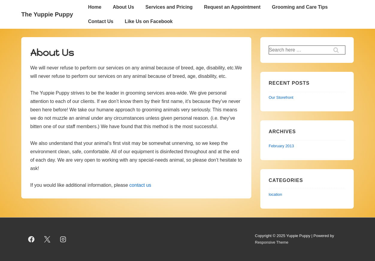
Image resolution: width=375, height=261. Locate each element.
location (275, 194)
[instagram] (63, 239)
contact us (140, 185)
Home (94, 7)
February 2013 (281, 146)
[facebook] (31, 239)
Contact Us (100, 21)
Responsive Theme (271, 242)
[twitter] (47, 239)
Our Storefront (281, 97)
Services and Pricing (169, 7)
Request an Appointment (232, 7)
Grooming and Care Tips (300, 7)
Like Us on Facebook (149, 21)
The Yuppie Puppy (47, 14)
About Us (123, 7)
